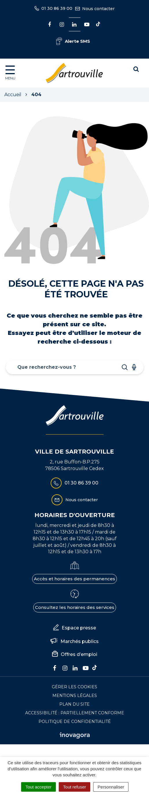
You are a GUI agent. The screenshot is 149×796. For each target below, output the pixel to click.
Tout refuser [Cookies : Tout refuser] (74, 786)
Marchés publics (74, 641)
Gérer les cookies (74, 686)
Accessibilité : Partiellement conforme (74, 712)
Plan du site (74, 704)
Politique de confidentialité (74, 721)
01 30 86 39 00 (74, 483)
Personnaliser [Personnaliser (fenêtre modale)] (111, 786)
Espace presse (74, 628)
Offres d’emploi (74, 654)
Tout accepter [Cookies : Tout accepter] (38, 786)
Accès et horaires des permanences (74, 578)
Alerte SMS (73, 41)
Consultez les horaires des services (74, 607)
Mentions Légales (74, 695)
